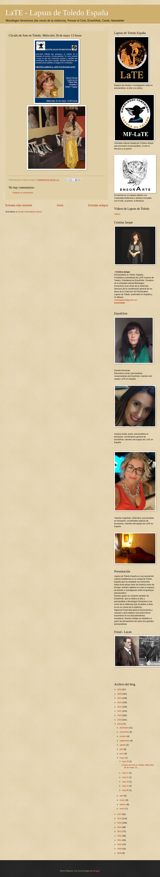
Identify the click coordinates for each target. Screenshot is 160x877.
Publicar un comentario (23, 192)
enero (122, 808)
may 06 (125, 790)
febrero (123, 804)
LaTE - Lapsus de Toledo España (56, 12)
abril (122, 796)
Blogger (96, 871)
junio (122, 753)
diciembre (124, 728)
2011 (119, 840)
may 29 (125, 761)
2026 (119, 689)
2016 (119, 818)
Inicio (60, 205)
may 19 (125, 781)
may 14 (125, 786)
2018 (119, 724)
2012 (119, 836)
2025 (119, 694)
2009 (119, 849)
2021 (119, 711)
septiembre (125, 740)
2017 (119, 814)
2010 (119, 844)
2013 (119, 831)
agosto (123, 745)
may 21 (125, 777)
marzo (123, 800)
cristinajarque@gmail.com (125, 300)
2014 (119, 827)
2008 (119, 853)
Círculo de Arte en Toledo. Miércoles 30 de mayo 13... (138, 766)
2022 (119, 707)
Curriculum (119, 303)
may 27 (125, 773)
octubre (123, 736)
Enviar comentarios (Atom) (30, 212)
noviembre (125, 732)
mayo (122, 758)
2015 (119, 823)
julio (122, 749)
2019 (119, 720)
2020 (119, 715)
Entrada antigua (98, 205)
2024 (119, 698)
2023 (119, 702)
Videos (117, 214)
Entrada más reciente (18, 205)
